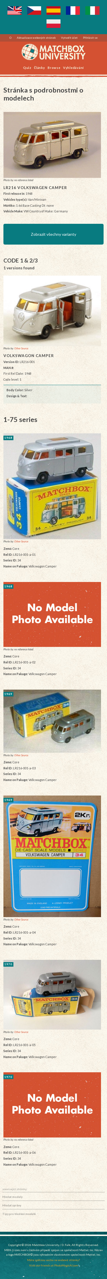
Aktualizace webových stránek (36, 37)
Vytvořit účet (69, 37)
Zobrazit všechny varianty (53, 234)
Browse (54, 67)
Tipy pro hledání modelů (19, 1214)
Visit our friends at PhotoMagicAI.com (53, 1265)
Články (39, 67)
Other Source (21, 348)
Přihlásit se (90, 37)
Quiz (27, 67)
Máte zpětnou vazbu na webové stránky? (53, 1260)
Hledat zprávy (11, 1205)
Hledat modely (12, 1196)
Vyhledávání (73, 67)
